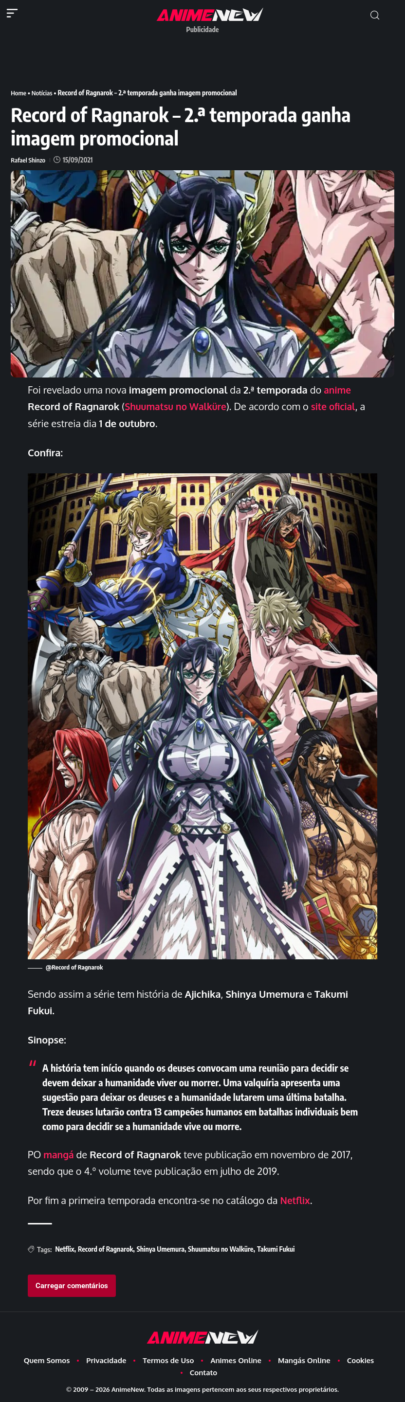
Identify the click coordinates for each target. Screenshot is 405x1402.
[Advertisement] (202, 60)
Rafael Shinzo (29, 160)
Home (19, 93)
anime (338, 389)
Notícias (44, 93)
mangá (59, 1154)
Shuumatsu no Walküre (178, 406)
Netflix (296, 1199)
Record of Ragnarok (105, 1248)
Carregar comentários (72, 1285)
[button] (374, 15)
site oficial (339, 406)
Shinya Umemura (160, 1248)
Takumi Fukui (276, 1248)
